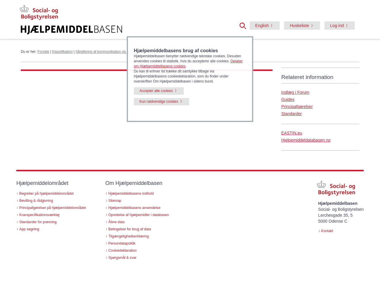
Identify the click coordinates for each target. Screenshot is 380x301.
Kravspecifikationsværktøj (39, 215)
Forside (43, 52)
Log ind (337, 25)
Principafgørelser (297, 106)
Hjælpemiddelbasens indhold (131, 193)
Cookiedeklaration (122, 250)
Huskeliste (299, 25)
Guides (287, 99)
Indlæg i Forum (295, 92)
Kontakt (327, 231)
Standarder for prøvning (38, 222)
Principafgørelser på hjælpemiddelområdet (52, 208)
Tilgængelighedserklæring (128, 236)
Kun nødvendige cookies (159, 101)
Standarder (291, 113)
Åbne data (116, 222)
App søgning (29, 229)
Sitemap (114, 201)
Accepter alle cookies (156, 91)
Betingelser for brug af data (129, 229)
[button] (245, 25)
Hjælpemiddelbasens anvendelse (134, 208)
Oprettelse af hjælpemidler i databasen (138, 215)
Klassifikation (62, 52)
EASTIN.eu (291, 133)
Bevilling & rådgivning (36, 201)
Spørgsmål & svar (122, 258)
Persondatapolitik (121, 243)
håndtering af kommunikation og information (110, 52)
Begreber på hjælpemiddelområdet (46, 193)
